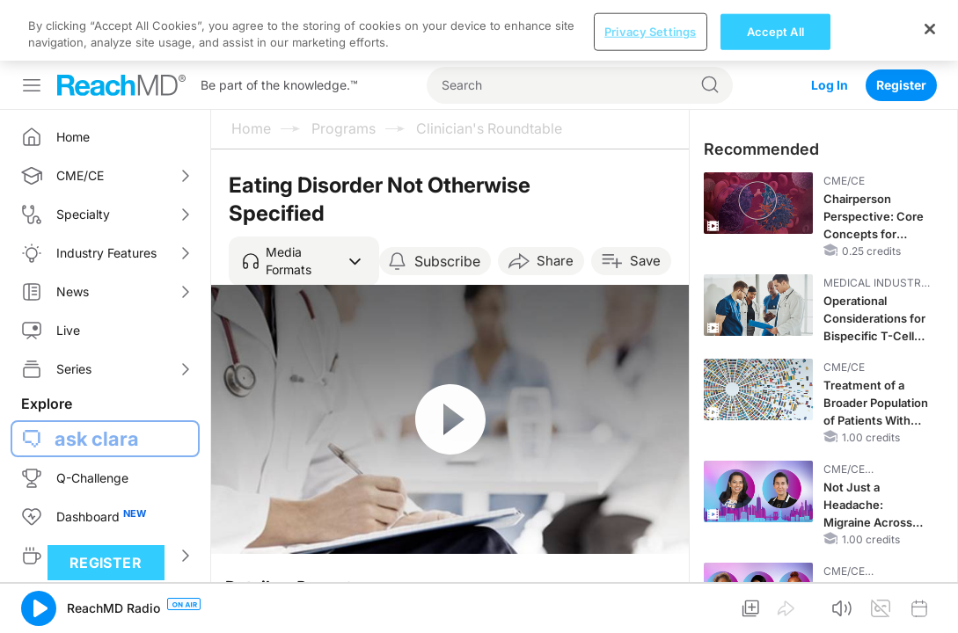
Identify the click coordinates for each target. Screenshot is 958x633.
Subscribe (447, 200)
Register (901, 24)
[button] (304, 200)
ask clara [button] (97, 378)
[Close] (929, 612)
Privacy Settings (650, 615)
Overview (267, 574)
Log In (829, 24)
